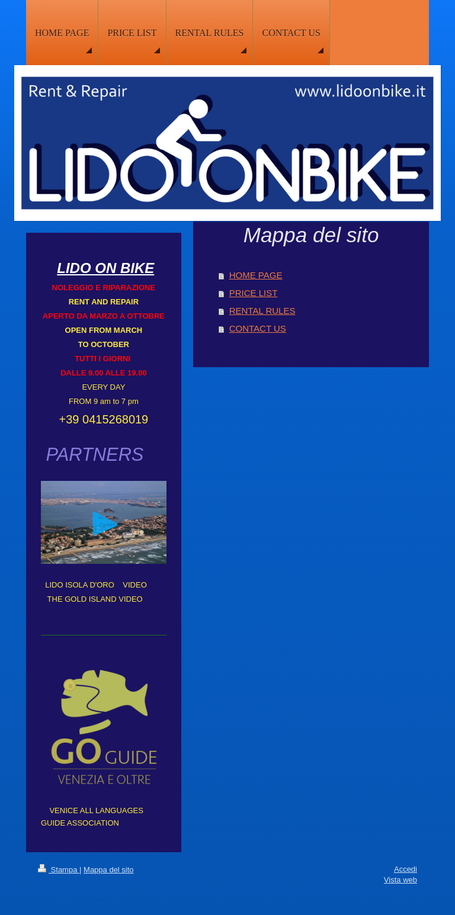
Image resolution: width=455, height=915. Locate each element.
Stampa (58, 869)
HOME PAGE (256, 275)
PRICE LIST (253, 293)
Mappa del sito (109, 869)
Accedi (405, 869)
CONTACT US (257, 328)
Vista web (400, 879)
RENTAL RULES (262, 311)
